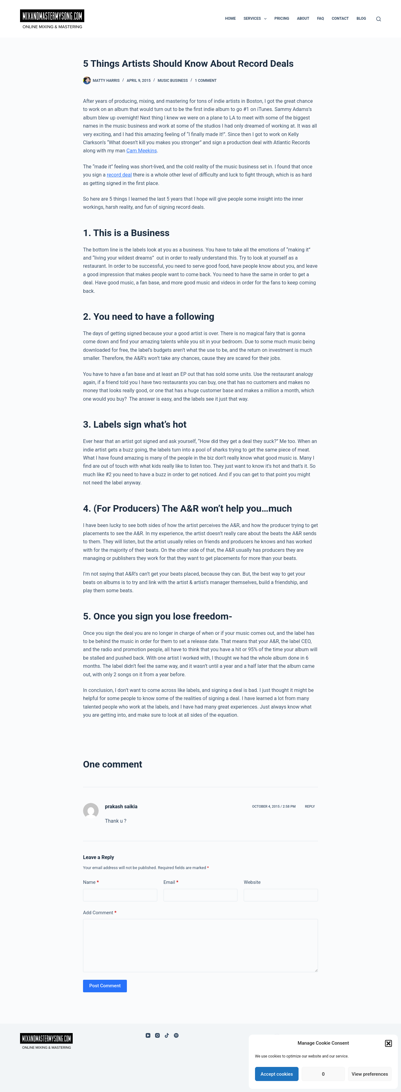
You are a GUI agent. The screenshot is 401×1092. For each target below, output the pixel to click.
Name (91, 882)
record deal (119, 175)
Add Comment (100, 913)
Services (256, 19)
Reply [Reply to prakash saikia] (310, 806)
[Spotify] (176, 1035)
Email (171, 882)
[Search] (378, 19)
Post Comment (105, 986)
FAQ (320, 18)
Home (230, 18)
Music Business (173, 80)
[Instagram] (157, 1035)
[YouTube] (148, 1035)
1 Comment (205, 80)
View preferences (370, 1074)
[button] (388, 1043)
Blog (361, 18)
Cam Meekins (142, 151)
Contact (340, 18)
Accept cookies (277, 1074)
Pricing (281, 18)
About (303, 18)
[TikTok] (166, 1035)
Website (252, 882)
